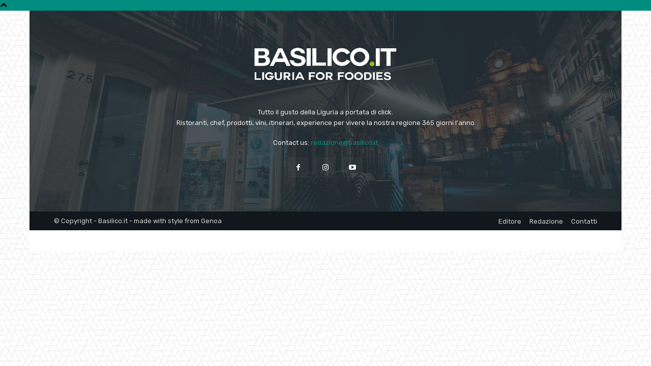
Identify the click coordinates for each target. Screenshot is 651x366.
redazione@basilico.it (344, 142)
